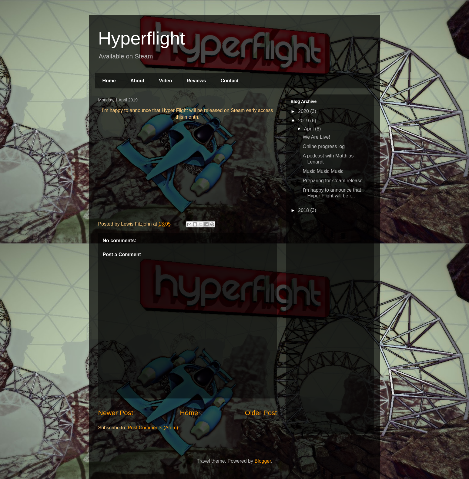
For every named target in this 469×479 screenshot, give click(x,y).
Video (165, 80)
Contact (229, 80)
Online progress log (324, 146)
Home (109, 80)
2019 (304, 120)
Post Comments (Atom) (153, 427)
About (137, 80)
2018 (304, 210)
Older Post (261, 413)
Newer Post (115, 413)
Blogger (262, 461)
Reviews (196, 80)
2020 (304, 111)
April (309, 128)
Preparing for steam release (332, 180)
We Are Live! (316, 137)
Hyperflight (141, 38)
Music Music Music (323, 171)
